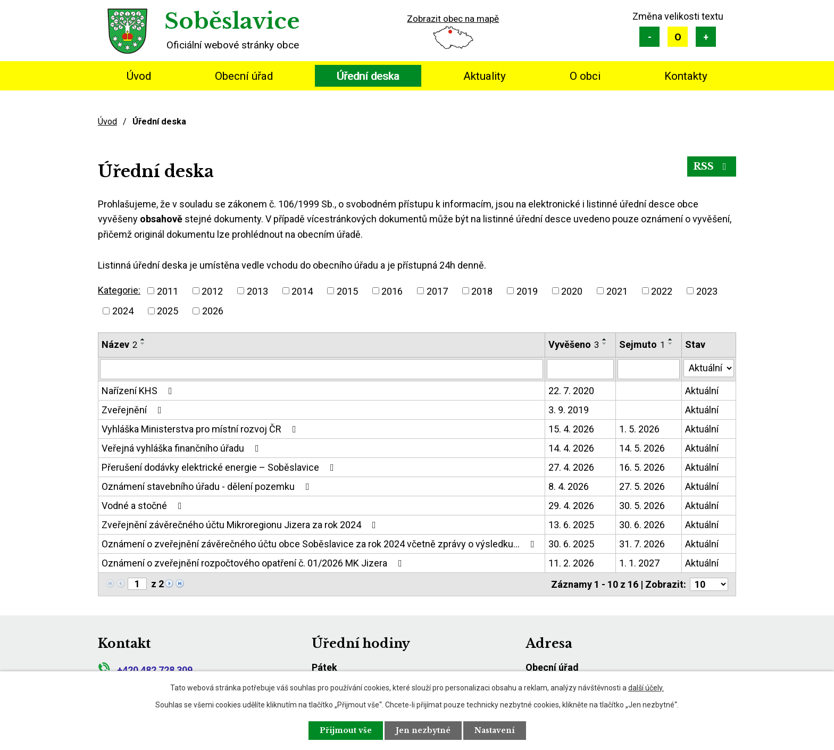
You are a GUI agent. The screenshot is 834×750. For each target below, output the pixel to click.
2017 (437, 290)
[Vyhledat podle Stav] (708, 368)
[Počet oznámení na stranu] (709, 584)
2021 (617, 290)
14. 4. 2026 (571, 448)
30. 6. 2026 (642, 524)
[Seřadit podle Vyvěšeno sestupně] (605, 343)
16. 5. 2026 (642, 467)
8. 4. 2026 (568, 486)
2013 (257, 290)
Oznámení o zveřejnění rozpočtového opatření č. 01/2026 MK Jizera (254, 563)
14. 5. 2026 (642, 448)
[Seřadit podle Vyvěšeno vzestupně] (605, 339)
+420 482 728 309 (145, 670)
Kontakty (685, 76)
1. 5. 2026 (639, 429)
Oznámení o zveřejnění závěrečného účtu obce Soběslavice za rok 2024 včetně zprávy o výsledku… (320, 543)
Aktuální (702, 390)
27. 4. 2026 (571, 467)
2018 (482, 290)
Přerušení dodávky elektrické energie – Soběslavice (220, 467)
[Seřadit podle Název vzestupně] (143, 339)
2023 (707, 290)
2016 (392, 290)
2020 (571, 290)
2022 (661, 290)
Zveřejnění (134, 409)
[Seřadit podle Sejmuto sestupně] (671, 343)
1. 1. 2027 (639, 563)
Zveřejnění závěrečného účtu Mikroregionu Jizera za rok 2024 (241, 524)
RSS (712, 166)
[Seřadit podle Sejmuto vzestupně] (671, 339)
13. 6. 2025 (571, 524)
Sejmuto (642, 344)
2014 (302, 290)
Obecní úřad (244, 76)
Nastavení (494, 730)
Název (119, 344)
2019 (527, 290)
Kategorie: (119, 290)
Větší (706, 37)
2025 (167, 310)
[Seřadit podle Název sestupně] (143, 343)
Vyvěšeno (573, 344)
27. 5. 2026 (642, 486)
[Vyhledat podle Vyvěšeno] (580, 369)
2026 (212, 310)
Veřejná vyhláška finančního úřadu (182, 448)
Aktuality (484, 76)
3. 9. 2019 (568, 409)
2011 (167, 290)
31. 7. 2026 (642, 543)
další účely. (646, 688)
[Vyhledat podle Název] (321, 369)
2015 (347, 290)
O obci (585, 76)
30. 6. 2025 (571, 543)
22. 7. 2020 (571, 390)
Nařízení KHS (139, 390)
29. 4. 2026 (571, 505)
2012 (212, 290)
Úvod (139, 76)
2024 (123, 310)
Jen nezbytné (423, 730)
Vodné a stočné (144, 505)
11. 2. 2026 (571, 563)
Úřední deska (368, 76)
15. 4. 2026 (571, 429)
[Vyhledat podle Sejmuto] (649, 369)
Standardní (678, 37)
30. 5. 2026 (642, 505)
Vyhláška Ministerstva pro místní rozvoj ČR (201, 429)
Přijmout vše (346, 730)
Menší (649, 37)
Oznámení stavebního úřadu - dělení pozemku (208, 486)
